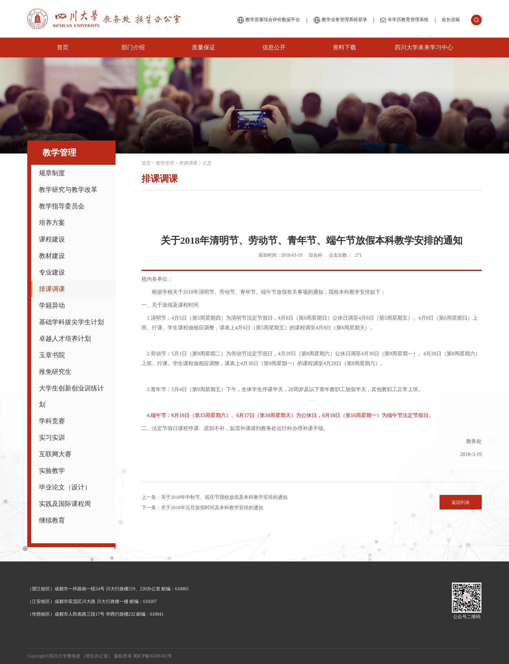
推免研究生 (55, 371)
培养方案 (52, 222)
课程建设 (52, 239)
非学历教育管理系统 (404, 19)
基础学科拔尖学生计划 (71, 322)
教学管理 (165, 163)
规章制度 (52, 173)
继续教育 (52, 520)
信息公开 (274, 47)
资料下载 (344, 47)
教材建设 (52, 255)
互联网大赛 (55, 454)
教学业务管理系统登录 (340, 20)
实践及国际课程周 (65, 503)
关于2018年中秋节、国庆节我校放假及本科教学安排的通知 (224, 497)
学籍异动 (52, 305)
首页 (62, 47)
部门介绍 (133, 47)
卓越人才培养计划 (65, 338)
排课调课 (52, 288)
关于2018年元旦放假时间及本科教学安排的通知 (212, 507)
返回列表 (461, 502)
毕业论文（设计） (65, 487)
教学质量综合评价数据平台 (268, 20)
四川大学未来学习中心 (424, 47)
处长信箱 (451, 19)
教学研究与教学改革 (68, 189)
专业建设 (52, 272)
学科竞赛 (52, 420)
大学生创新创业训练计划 (71, 396)
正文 (207, 163)
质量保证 (203, 47)
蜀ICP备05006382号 (152, 656)
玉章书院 (52, 355)
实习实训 (52, 437)
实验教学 (52, 470)
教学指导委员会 (61, 206)
